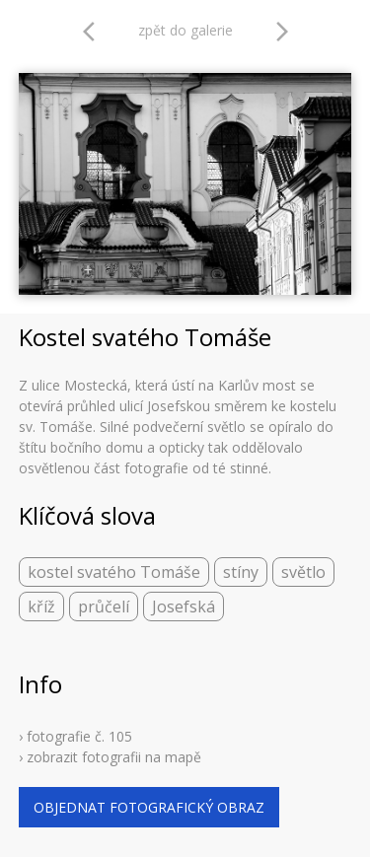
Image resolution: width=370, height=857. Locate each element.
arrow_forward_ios (282, 31)
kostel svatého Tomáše (114, 572)
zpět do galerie (185, 30)
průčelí (103, 606)
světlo (303, 572)
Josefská (183, 606)
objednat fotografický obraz (149, 807)
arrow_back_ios (95, 31)
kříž (41, 606)
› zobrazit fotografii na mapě (110, 757)
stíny (241, 572)
